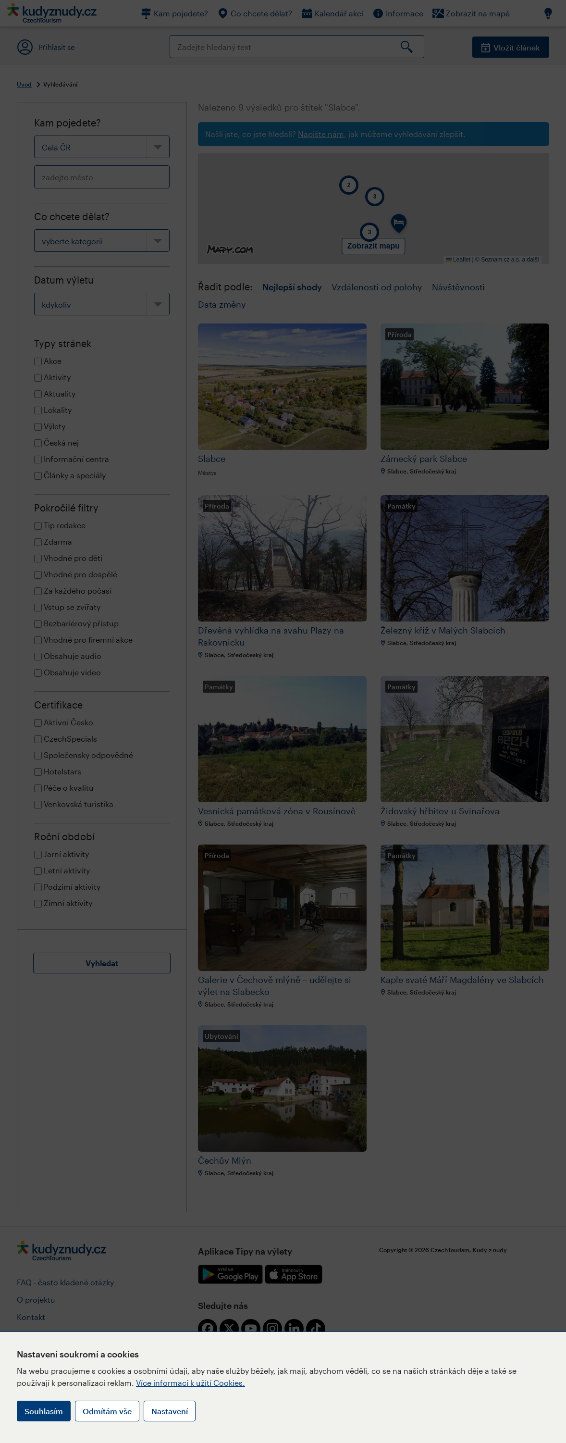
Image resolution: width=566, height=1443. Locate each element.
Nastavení (169, 1411)
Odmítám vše (107, 1411)
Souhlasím (44, 1411)
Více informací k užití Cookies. (190, 1382)
